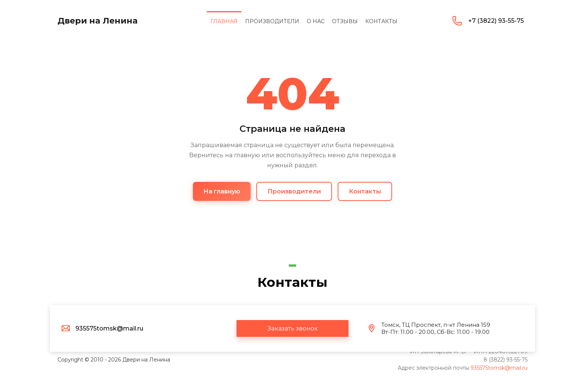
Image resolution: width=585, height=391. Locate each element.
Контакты (365, 191)
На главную (221, 191)
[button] (292, 328)
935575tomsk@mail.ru (499, 367)
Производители (294, 191)
